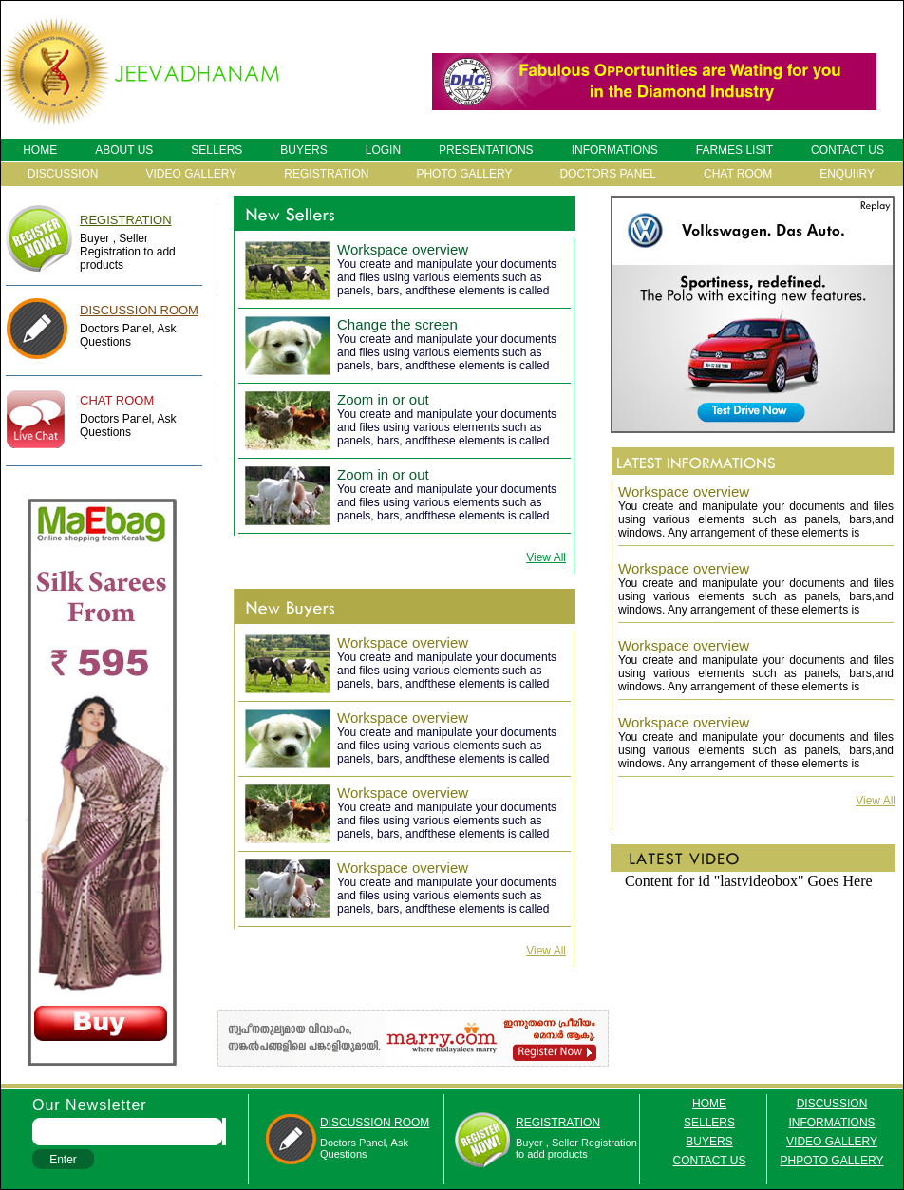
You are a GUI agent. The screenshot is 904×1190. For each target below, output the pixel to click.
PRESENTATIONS (486, 150)
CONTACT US (847, 150)
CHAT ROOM (738, 173)
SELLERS (216, 150)
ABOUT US (124, 150)
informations (831, 1122)
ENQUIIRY (847, 173)
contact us (709, 1160)
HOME (40, 150)
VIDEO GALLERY (191, 173)
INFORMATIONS (615, 150)
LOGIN (383, 150)
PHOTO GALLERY (464, 173)
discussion (832, 1103)
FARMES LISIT (734, 150)
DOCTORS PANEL (607, 173)
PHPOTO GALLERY (832, 1160)
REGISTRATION (326, 173)
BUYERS (303, 150)
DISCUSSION (63, 173)
